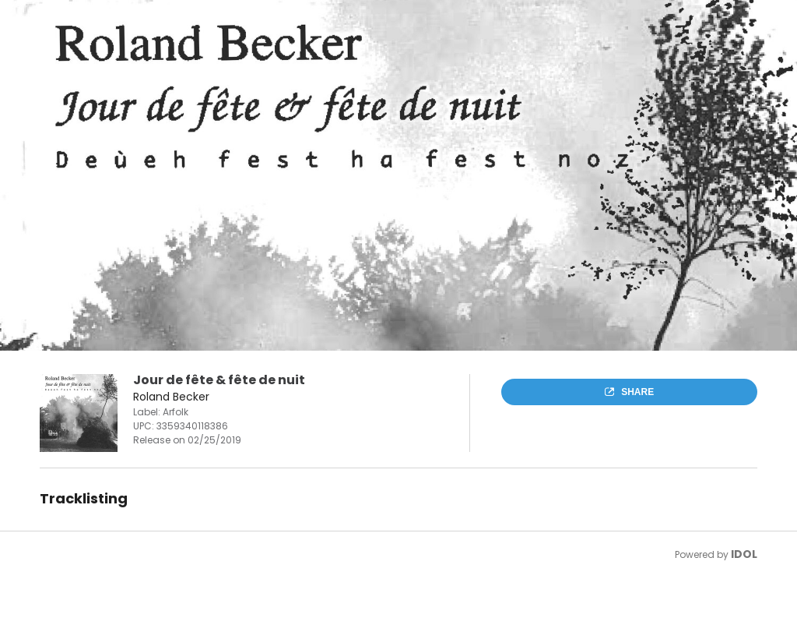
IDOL (744, 554)
